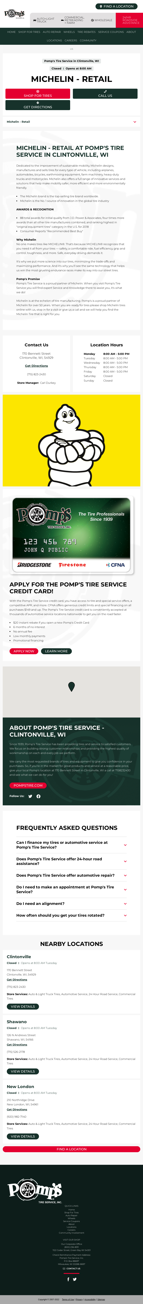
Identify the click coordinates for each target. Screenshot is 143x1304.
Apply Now (24, 651)
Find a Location (71, 1149)
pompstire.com (28, 785)
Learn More (56, 651)
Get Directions (28, 104)
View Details (23, 1007)
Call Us (105, 96)
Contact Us (73, 1268)
